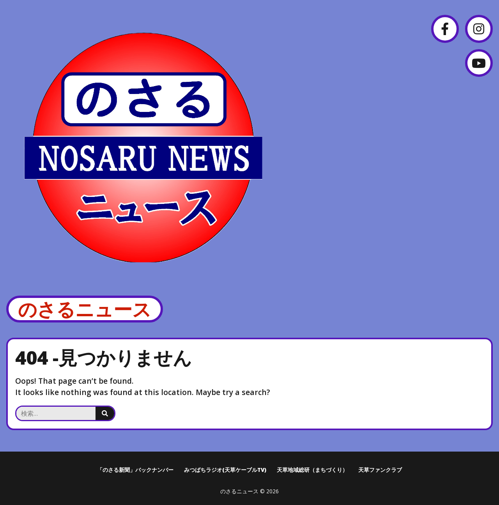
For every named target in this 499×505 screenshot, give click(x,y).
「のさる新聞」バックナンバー (135, 469)
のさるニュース (84, 309)
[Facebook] (445, 29)
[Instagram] (479, 29)
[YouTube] (479, 63)
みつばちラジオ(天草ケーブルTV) (225, 469)
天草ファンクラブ (380, 469)
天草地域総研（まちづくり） (312, 469)
